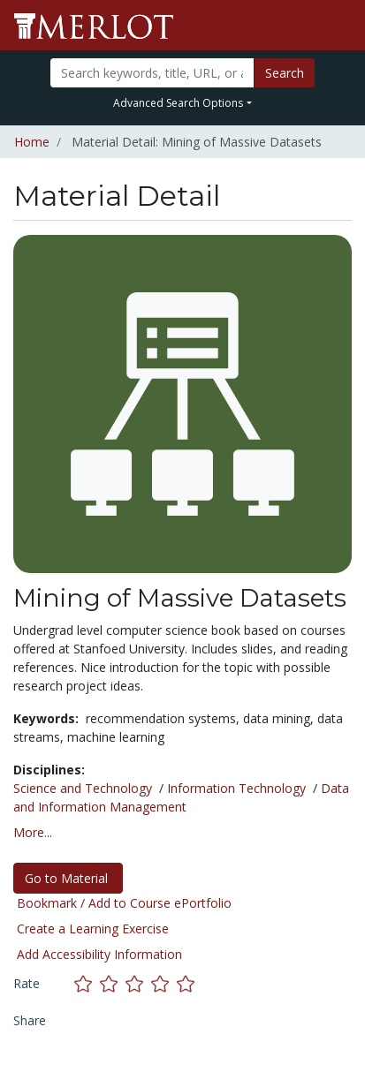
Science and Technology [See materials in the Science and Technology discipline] (82, 788)
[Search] (152, 72)
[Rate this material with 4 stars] (164, 983)
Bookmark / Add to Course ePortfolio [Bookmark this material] (124, 903)
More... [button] (32, 832)
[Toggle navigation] (340, 25)
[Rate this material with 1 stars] (87, 983)
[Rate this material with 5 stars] (187, 983)
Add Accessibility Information (99, 954)
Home (31, 141)
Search (284, 72)
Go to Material (68, 878)
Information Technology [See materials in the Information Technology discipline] (236, 788)
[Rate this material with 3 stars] (138, 983)
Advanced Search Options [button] (178, 102)
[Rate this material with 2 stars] (112, 983)
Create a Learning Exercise (93, 928)
